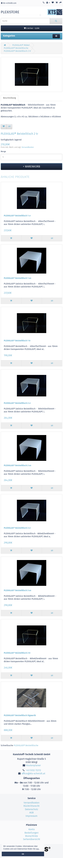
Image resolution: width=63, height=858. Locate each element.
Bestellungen (31, 832)
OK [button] (23, 854)
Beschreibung (9, 98)
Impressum (31, 816)
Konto (31, 829)
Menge (3, 151)
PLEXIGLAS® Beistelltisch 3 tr (17, 653)
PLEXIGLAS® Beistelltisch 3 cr (17, 528)
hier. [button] (37, 849)
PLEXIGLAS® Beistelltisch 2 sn (17, 465)
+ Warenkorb (31, 166)
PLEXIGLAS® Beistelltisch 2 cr (17, 403)
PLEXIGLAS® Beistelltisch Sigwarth (20, 715)
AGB (31, 812)
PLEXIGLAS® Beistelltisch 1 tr (17, 340)
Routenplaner (31, 765)
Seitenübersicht (31, 839)
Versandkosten (28, 147)
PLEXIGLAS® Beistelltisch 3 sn (17, 590)
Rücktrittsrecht (31, 806)
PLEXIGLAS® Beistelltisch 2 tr (17, 51)
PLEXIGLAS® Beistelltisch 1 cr (17, 215)
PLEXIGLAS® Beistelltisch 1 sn (17, 278)
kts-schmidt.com (8, 3)
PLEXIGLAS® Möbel (21, 45)
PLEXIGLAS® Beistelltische (16, 48)
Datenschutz (31, 809)
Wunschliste (31, 836)
